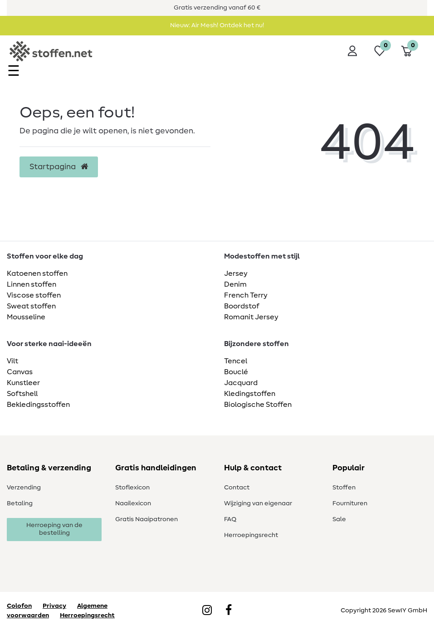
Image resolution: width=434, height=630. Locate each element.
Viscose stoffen (34, 295)
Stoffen (344, 487)
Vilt (12, 361)
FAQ (230, 519)
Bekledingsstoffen (38, 404)
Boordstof (241, 306)
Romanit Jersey (251, 317)
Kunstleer (23, 382)
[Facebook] (228, 611)
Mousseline (26, 317)
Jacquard (241, 382)
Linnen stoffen (31, 284)
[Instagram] (207, 611)
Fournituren (349, 503)
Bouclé (236, 372)
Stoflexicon (132, 487)
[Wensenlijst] (379, 50)
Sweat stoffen (31, 306)
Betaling (20, 503)
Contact (236, 487)
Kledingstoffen (249, 393)
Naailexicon (133, 503)
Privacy (54, 606)
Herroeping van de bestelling (54, 529)
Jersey (236, 273)
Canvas (20, 372)
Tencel (235, 361)
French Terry (246, 295)
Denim (235, 284)
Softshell (22, 393)
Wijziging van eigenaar (258, 503)
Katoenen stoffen (37, 273)
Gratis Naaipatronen (146, 519)
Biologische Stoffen (258, 404)
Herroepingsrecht (251, 535)
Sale (339, 519)
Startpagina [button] (58, 167)
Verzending (24, 487)
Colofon (19, 606)
